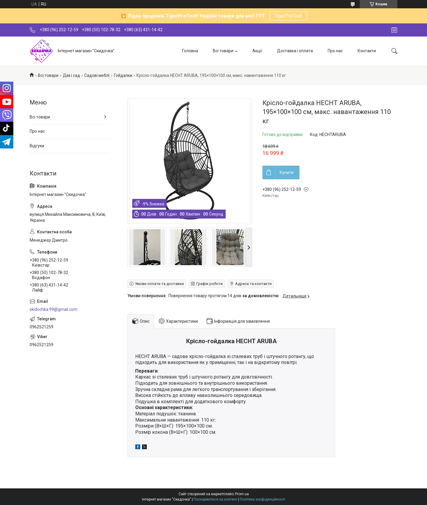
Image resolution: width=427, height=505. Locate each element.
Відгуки (37, 145)
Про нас (335, 50)
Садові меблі (96, 75)
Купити (287, 172)
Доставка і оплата (295, 50)
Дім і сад (71, 75)
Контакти (367, 50)
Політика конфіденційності (262, 499)
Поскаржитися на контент (215, 499)
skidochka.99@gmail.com (53, 309)
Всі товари (223, 50)
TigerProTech (288, 16)
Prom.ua (242, 494)
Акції (257, 50)
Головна (190, 50)
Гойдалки (123, 75)
